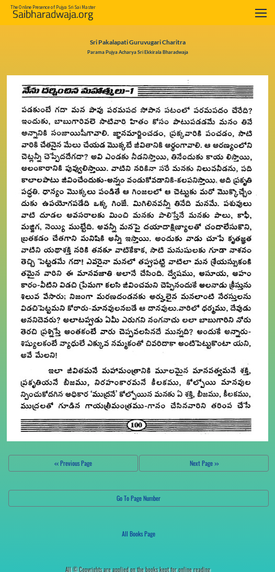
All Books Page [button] (138, 533)
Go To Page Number (139, 498)
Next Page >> (204, 463)
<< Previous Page (73, 463)
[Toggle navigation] (261, 13)
